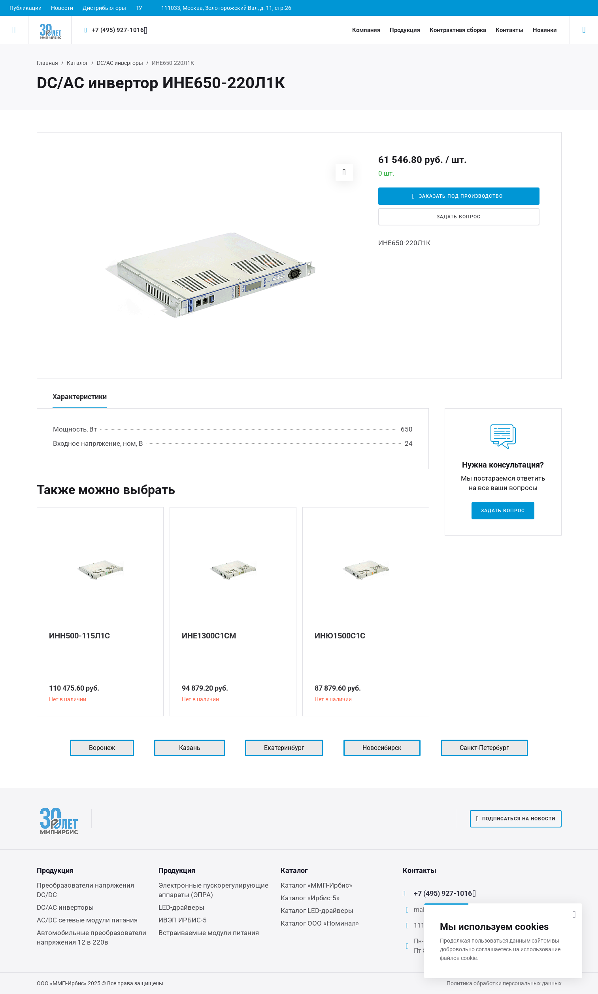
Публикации (25, 8)
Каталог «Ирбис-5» (310, 898)
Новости (62, 8)
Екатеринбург (284, 748)
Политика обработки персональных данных (504, 983)
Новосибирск (382, 748)
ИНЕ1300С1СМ (209, 635)
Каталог (77, 63)
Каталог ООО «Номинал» (320, 923)
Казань (189, 748)
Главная (47, 63)
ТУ (139, 8)
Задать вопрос (458, 217)
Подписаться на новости (515, 819)
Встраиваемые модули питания (208, 933)
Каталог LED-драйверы (317, 910)
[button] (344, 172)
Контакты (509, 30)
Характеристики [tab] (80, 396)
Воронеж (102, 748)
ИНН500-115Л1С (79, 635)
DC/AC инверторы (120, 63)
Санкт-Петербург (484, 748)
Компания (366, 30)
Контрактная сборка (458, 30)
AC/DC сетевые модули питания (87, 920)
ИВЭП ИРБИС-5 (182, 920)
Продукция (405, 30)
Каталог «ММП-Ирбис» (316, 885)
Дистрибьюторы (104, 8)
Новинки (545, 30)
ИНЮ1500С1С (340, 635)
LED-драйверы (181, 907)
